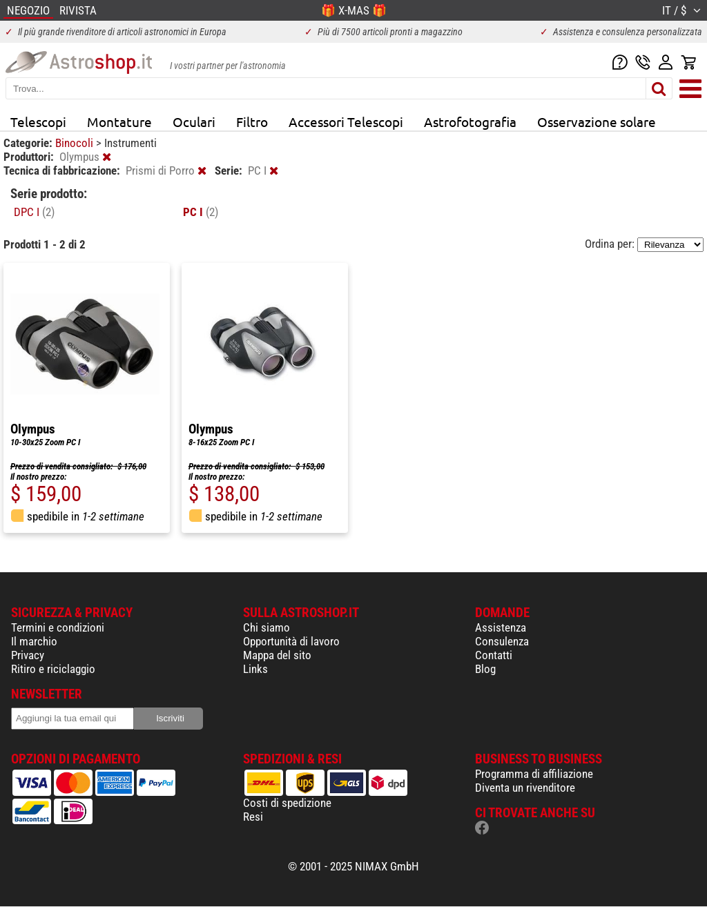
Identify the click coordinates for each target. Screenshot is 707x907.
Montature (119, 121)
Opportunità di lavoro (291, 641)
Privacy (27, 655)
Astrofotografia (470, 121)
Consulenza (502, 641)
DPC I (34, 212)
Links (255, 669)
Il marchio (34, 641)
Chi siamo (266, 627)
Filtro (252, 121)
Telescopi (38, 121)
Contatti (493, 655)
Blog (485, 669)
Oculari (194, 121)
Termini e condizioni (57, 627)
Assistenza (500, 627)
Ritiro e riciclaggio (53, 669)
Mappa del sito (277, 655)
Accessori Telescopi (346, 121)
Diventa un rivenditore (525, 787)
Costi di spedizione (287, 803)
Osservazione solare (596, 121)
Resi (253, 816)
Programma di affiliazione (534, 774)
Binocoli (75, 143)
